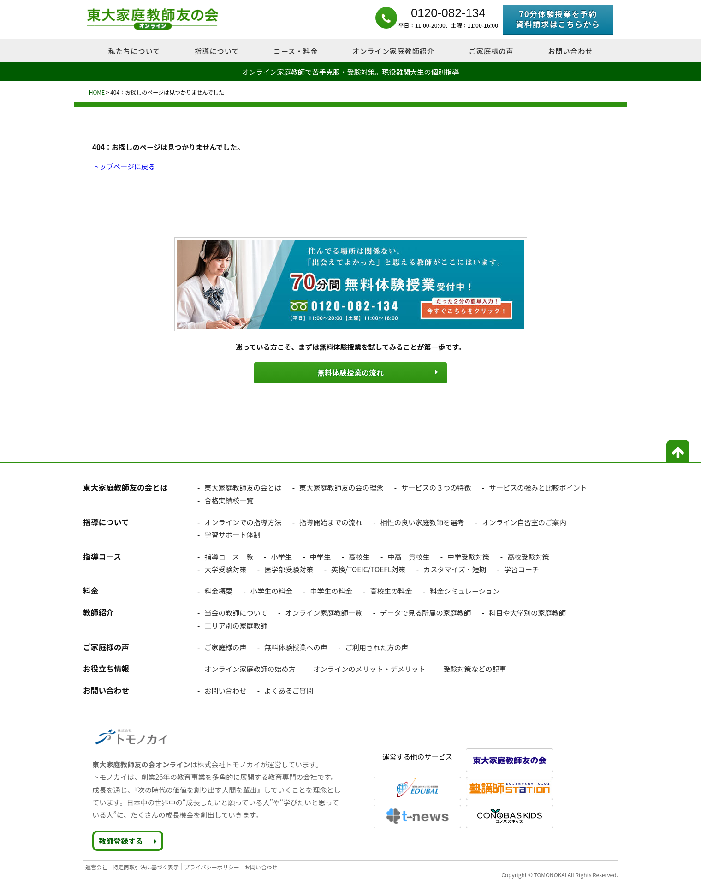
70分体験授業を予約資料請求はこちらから (558, 19)
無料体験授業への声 (295, 646)
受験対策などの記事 (474, 668)
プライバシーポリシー (211, 866)
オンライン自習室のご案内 (524, 521)
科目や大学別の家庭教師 (527, 612)
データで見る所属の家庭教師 (425, 612)
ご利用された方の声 (376, 646)
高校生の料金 (391, 590)
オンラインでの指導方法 (242, 521)
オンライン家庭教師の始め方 (249, 668)
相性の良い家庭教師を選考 (422, 521)
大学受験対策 (225, 568)
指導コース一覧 (228, 556)
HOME (96, 92)
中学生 (320, 556)
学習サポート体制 (232, 534)
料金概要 (218, 590)
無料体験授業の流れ (350, 371)
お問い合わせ (225, 690)
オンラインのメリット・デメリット (369, 668)
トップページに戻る (123, 166)
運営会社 (96, 866)
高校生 (359, 556)
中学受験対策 (468, 556)
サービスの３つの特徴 (436, 487)
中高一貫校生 (408, 556)
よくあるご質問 (288, 690)
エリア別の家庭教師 (235, 624)
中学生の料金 (331, 590)
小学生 (281, 556)
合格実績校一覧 (228, 499)
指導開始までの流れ (330, 521)
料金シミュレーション (464, 590)
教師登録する (128, 839)
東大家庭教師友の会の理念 (341, 487)
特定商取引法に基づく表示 (146, 866)
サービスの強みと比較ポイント (538, 487)
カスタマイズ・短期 (454, 568)
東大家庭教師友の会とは (242, 487)
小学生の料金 (271, 590)
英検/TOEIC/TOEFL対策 (368, 568)
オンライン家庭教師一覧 (323, 612)
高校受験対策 (528, 556)
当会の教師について (235, 612)
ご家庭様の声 (225, 646)
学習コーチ (521, 568)
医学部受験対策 (288, 568)
